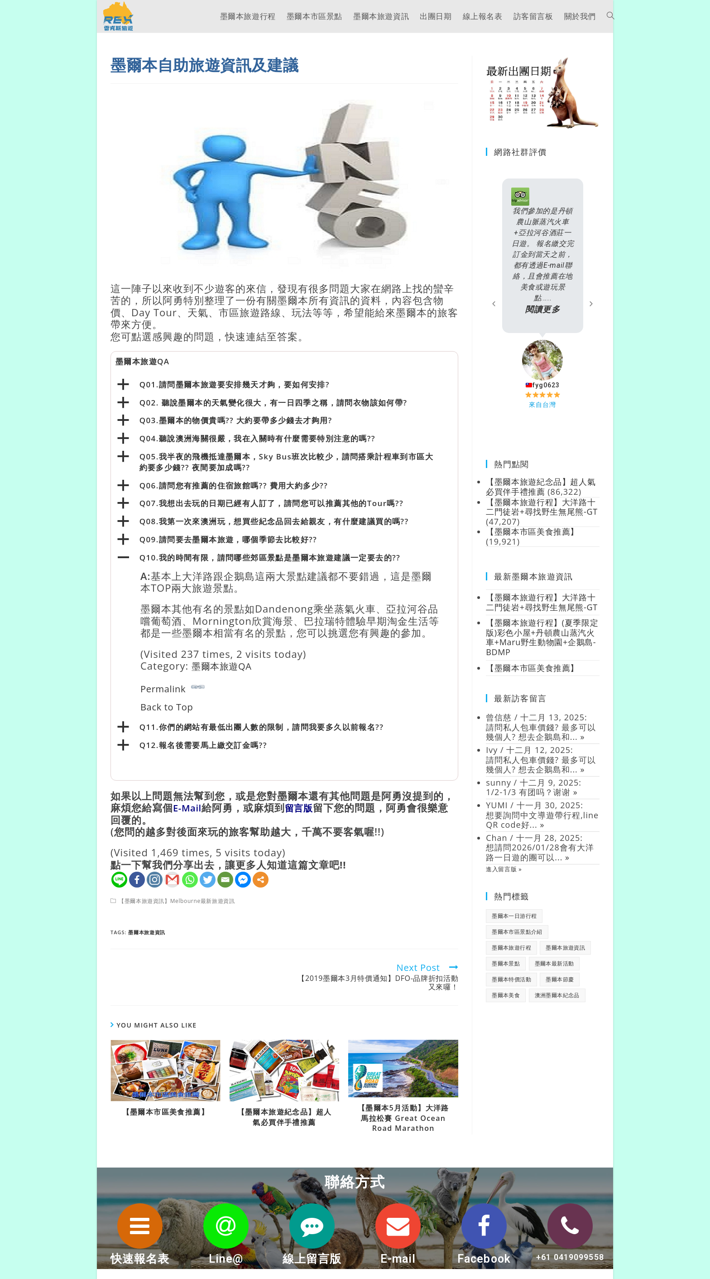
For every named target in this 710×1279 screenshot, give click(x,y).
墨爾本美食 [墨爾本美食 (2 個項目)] (506, 1005)
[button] (494, 303)
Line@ (226, 1258)
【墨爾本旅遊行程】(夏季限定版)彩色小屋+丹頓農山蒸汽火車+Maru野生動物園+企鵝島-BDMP (541, 647)
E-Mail (189, 807)
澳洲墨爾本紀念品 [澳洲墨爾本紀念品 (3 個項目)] (557, 1005)
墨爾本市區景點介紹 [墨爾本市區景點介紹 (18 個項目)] (517, 942)
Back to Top (170, 706)
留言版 (304, 807)
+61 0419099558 (570, 1257)
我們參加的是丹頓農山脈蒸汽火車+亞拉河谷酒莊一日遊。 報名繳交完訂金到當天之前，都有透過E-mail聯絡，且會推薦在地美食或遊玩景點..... (542, 261)
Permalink (172, 687)
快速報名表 (140, 1258)
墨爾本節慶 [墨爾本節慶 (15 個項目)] (560, 989)
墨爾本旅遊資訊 (147, 932)
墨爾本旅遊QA (225, 665)
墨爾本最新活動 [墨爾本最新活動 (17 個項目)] (554, 973)
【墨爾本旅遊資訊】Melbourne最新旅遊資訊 (179, 901)
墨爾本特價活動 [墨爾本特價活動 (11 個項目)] (511, 989)
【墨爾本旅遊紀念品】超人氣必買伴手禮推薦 (284, 1117)
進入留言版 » (504, 878)
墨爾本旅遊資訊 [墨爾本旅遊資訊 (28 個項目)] (565, 957)
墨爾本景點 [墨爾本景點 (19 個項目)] (506, 973)
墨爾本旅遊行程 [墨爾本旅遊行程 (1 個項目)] (511, 957)
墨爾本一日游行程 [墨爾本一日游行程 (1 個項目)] (514, 926)
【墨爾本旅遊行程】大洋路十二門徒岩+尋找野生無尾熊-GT (542, 607)
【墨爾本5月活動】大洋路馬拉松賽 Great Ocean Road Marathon (403, 1118)
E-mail (398, 1258)
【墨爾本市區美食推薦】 (165, 1112)
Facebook (484, 1258)
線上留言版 (312, 1258)
